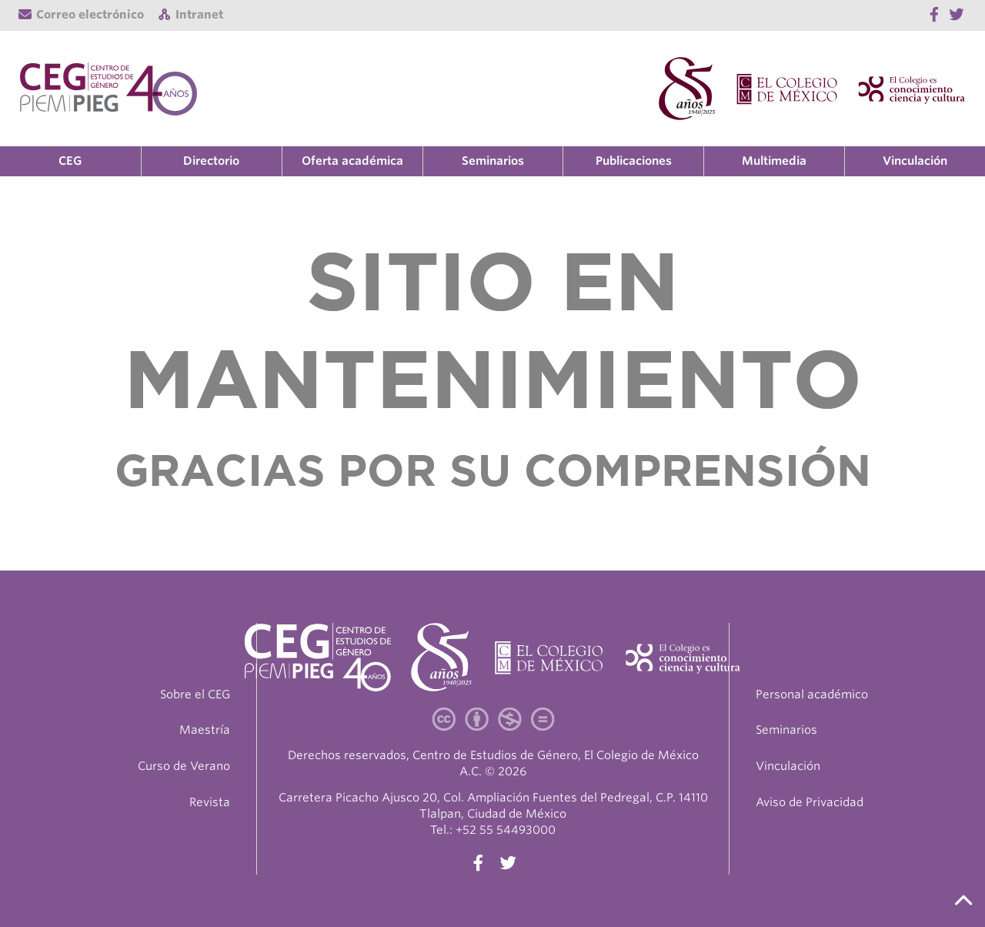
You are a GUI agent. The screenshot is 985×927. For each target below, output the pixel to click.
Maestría (204, 730)
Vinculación (915, 161)
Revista (209, 802)
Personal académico (812, 694)
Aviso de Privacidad (809, 802)
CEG (70, 161)
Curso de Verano (184, 766)
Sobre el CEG (195, 694)
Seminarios (493, 161)
